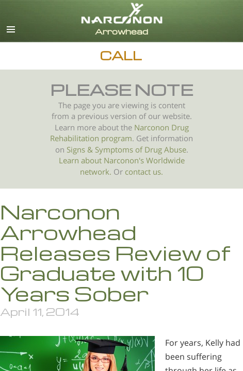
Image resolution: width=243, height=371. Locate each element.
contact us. (144, 171)
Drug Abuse (165, 149)
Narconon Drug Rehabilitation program (119, 133)
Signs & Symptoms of (105, 149)
